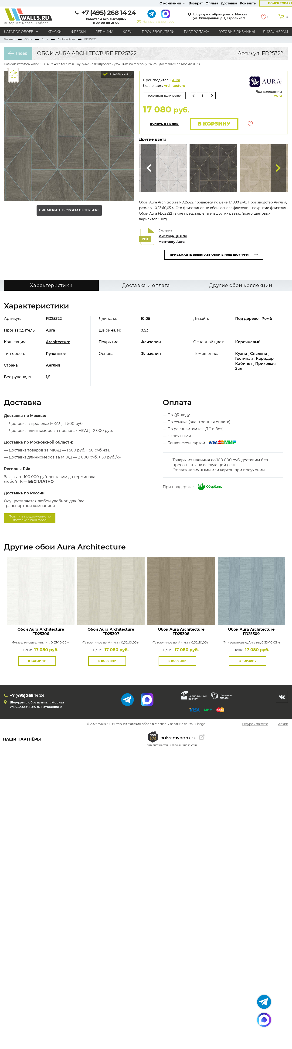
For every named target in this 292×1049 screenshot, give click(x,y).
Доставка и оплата (146, 285)
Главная (9, 39)
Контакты (248, 3)
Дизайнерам (275, 32)
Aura (45, 39)
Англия (53, 365)
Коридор (265, 358)
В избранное (250, 123)
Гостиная (244, 358)
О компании (170, 3)
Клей (127, 32)
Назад (21, 53)
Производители (158, 32)
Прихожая (265, 363)
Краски (55, 32)
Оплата (212, 3)
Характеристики (51, 285)
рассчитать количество (164, 95)
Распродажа (196, 32)
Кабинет (243, 363)
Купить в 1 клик (164, 124)
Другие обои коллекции (240, 285)
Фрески (78, 32)
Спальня (258, 353)
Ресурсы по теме (255, 724)
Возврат (196, 3)
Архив (283, 724)
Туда (278, 168)
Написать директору (158, 21)
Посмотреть (40, 614)
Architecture (66, 39)
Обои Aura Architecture (40, 631)
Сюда (148, 168)
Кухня (241, 353)
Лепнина (104, 32)
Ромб (266, 318)
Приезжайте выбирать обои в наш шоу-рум (209, 254)
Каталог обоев (19, 32)
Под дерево (246, 318)
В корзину (214, 124)
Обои (28, 39)
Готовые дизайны (236, 32)
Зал (238, 368)
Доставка (229, 3)
